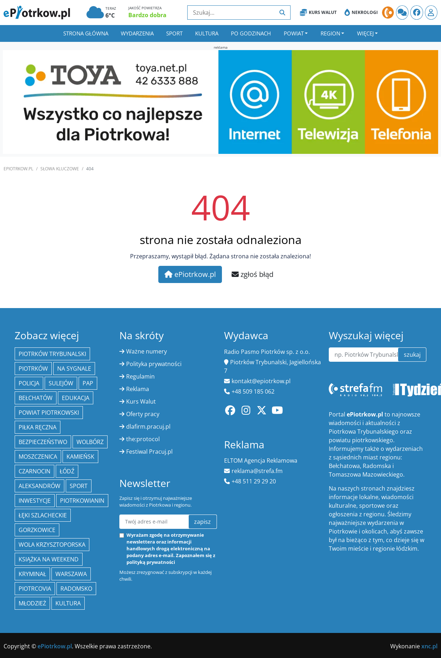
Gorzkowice (37, 530)
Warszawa (71, 574)
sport (79, 486)
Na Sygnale (74, 368)
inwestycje (35, 501)
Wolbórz (90, 442)
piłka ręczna (37, 427)
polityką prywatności (151, 562)
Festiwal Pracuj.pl (149, 451)
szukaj (412, 355)
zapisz (202, 522)
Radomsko (76, 589)
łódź (67, 471)
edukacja (75, 398)
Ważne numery (146, 351)
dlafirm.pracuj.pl (148, 426)
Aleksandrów (39, 486)
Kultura (206, 33)
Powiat (294, 33)
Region (330, 33)
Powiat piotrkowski (49, 412)
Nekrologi (361, 12)
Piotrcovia (35, 589)
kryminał (32, 574)
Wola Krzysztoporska (52, 545)
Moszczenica (38, 456)
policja (29, 383)
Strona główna (85, 33)
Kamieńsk (80, 456)
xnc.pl (429, 646)
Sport (174, 33)
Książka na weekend (49, 559)
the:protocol (143, 439)
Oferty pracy (142, 414)
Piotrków (33, 368)
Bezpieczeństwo (43, 442)
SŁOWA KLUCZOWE (59, 169)
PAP (88, 383)
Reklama (137, 389)
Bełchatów (36, 398)
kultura (68, 603)
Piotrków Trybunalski (52, 354)
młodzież (32, 603)
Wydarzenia (137, 33)
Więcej (365, 33)
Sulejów (61, 383)
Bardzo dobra (147, 15)
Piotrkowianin (82, 501)
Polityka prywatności (154, 364)
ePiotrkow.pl (18, 169)
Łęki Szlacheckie (43, 515)
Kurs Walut (318, 12)
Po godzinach (251, 33)
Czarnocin (34, 471)
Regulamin (140, 376)
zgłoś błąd (252, 274)
